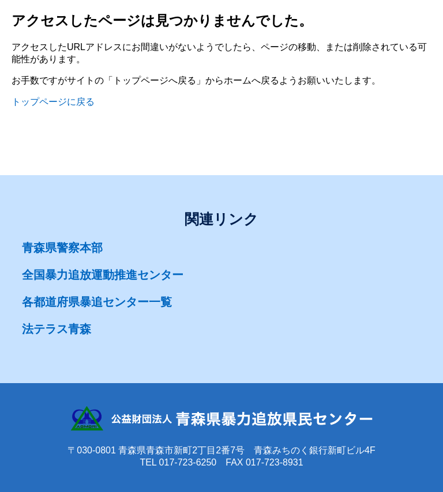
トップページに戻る (53, 102)
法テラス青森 (56, 329)
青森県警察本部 (62, 247)
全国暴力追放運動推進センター (102, 274)
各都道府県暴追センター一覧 (97, 302)
